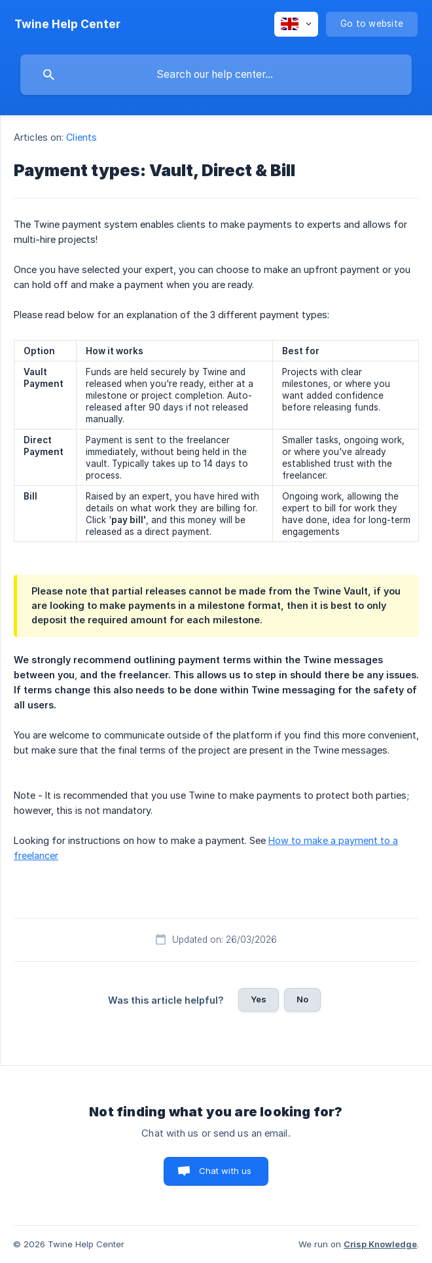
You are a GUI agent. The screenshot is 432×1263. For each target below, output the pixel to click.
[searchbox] (216, 74)
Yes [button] (258, 999)
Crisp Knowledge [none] (380, 1244)
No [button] (302, 999)
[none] (67, 24)
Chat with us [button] (225, 1170)
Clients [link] (81, 137)
